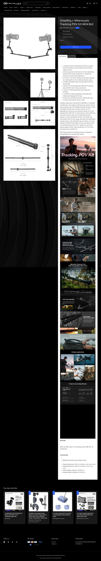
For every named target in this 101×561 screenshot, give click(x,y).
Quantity (62, 40)
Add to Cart (76, 47)
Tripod (79, 7)
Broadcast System (25, 10)
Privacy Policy (51, 558)
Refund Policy (58, 558)
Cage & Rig (37, 7)
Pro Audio (16, 10)
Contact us (54, 544)
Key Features (62, 56)
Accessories (35, 10)
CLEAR (10, 7)
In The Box (72, 56)
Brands (15, 7)
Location (54, 542)
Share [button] (62, 51)
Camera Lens (29, 7)
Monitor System (47, 7)
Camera (22, 7)
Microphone (65, 7)
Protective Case (8, 10)
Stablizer (73, 7)
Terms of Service (43, 558)
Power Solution (56, 7)
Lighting (84, 7)
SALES (5, 7)
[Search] (47, 3)
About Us (43, 10)
